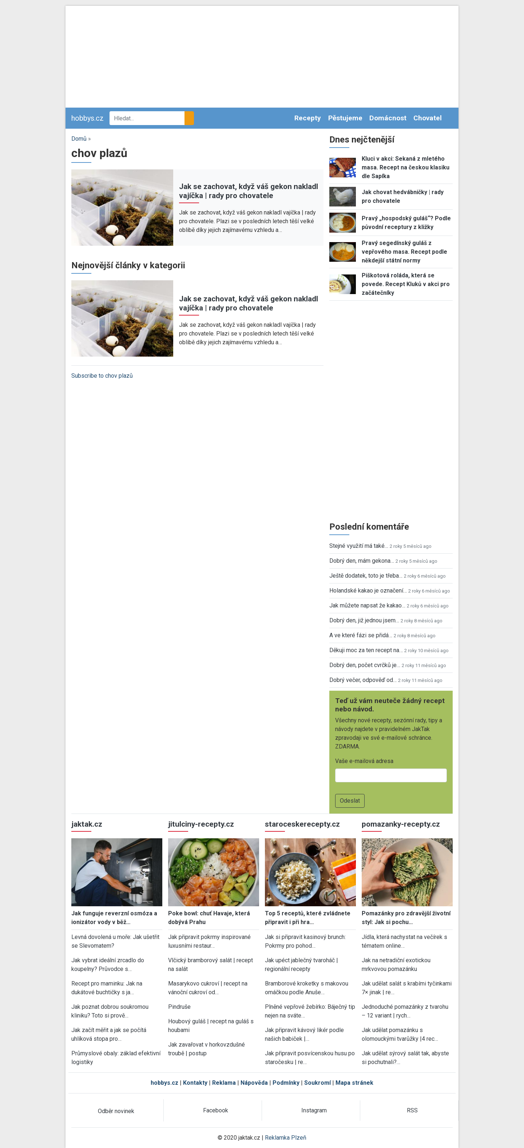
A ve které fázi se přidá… (360, 635)
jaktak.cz (86, 824)
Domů (79, 138)
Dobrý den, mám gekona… (361, 560)
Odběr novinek (116, 1111)
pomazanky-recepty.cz (401, 824)
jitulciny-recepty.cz (201, 824)
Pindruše (179, 1006)
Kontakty (195, 1082)
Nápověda (254, 1082)
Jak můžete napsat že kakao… (367, 605)
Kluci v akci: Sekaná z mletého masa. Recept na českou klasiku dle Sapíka (405, 167)
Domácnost (387, 118)
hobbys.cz (87, 118)
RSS (412, 1110)
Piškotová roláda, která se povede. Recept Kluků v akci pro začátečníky (406, 284)
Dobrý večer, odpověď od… (363, 680)
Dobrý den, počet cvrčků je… (364, 665)
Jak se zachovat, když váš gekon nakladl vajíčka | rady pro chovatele (248, 191)
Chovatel (427, 118)
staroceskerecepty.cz (302, 824)
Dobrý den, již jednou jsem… (364, 620)
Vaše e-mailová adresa (364, 761)
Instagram (314, 1110)
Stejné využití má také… (358, 545)
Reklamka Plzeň (285, 1137)
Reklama (224, 1082)
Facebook (215, 1110)
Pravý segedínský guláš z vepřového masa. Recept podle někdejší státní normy (404, 252)
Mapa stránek (354, 1082)
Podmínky (286, 1082)
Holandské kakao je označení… (368, 590)
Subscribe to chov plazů (102, 375)
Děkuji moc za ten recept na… (366, 650)
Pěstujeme (345, 118)
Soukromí (317, 1082)
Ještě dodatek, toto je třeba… (365, 575)
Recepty (307, 118)
